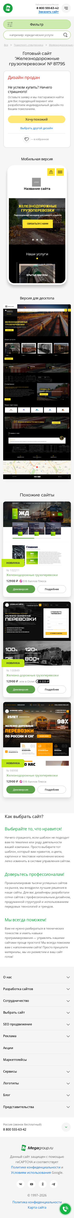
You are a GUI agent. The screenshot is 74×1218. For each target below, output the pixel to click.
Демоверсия (20, 589)
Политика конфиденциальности (37, 1202)
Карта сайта (37, 1207)
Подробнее (52, 589)
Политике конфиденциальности (35, 1167)
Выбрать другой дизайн (36, 128)
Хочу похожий (36, 119)
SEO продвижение (17, 1024)
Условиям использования (31, 1172)
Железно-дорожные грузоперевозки (32, 675)
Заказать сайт (48, 11)
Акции (8, 1048)
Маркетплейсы (15, 1059)
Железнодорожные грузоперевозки (32, 575)
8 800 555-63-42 (48, 8)
